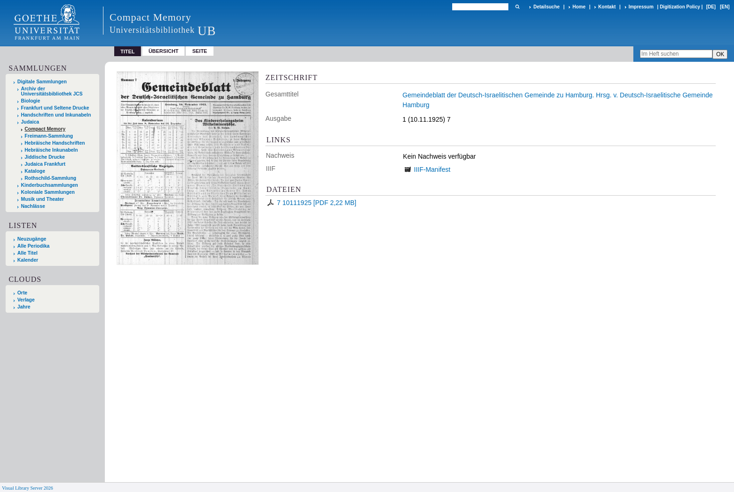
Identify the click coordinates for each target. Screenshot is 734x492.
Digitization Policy (680, 6)
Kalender (27, 260)
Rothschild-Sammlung (50, 178)
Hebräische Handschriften (55, 143)
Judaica (30, 122)
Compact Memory (45, 129)
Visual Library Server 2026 (27, 488)
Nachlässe (33, 206)
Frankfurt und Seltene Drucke (55, 107)
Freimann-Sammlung (49, 136)
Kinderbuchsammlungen (49, 185)
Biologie (30, 100)
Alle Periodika (33, 246)
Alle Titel (27, 253)
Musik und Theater (42, 199)
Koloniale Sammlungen (48, 192)
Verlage (26, 299)
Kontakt (607, 6)
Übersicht (163, 51)
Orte (22, 292)
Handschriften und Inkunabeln (56, 114)
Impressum (641, 6)
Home (579, 6)
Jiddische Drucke (45, 157)
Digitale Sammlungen (42, 81)
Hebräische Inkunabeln (51, 150)
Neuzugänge (31, 239)
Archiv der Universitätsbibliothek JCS (52, 91)
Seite (199, 51)
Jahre (23, 306)
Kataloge (35, 171)
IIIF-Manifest (432, 169)
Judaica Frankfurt (45, 164)
